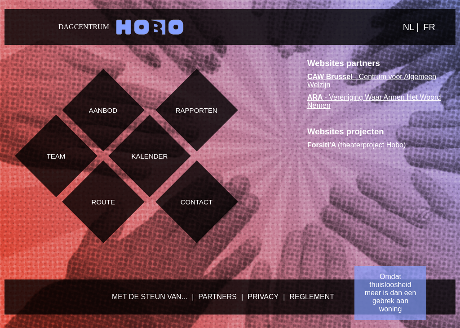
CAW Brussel (330, 76)
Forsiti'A (321, 145)
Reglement (311, 297)
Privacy (263, 297)
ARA (316, 97)
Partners (217, 297)
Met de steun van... (149, 297)
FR (429, 27)
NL (409, 27)
